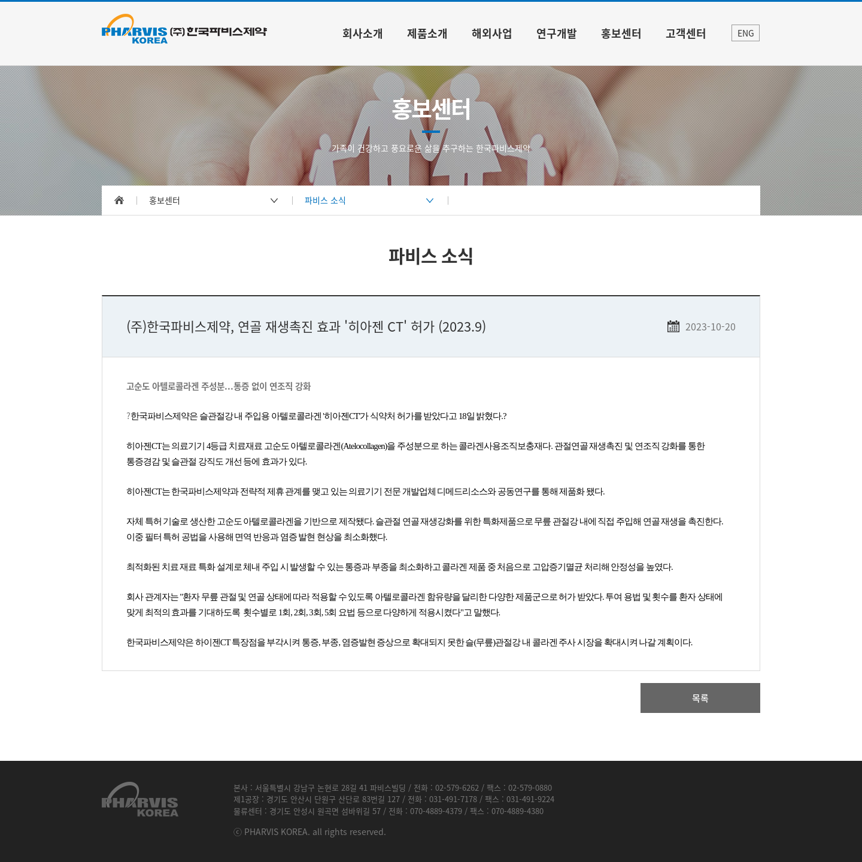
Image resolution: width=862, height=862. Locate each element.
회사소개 (362, 33)
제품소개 (427, 33)
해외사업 (492, 33)
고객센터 (686, 33)
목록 (700, 698)
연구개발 (556, 33)
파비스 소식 (325, 200)
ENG (745, 33)
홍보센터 (621, 33)
